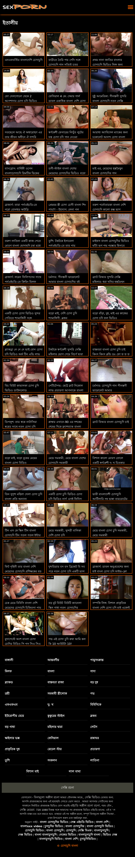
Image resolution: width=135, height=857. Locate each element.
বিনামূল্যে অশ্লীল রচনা (46, 797)
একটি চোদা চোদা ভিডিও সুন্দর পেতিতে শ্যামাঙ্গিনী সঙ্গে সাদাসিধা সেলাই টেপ (22, 318)
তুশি (7, 760)
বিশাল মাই (32, 771)
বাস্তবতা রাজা (55, 682)
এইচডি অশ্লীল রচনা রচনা (85, 805)
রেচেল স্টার (54, 749)
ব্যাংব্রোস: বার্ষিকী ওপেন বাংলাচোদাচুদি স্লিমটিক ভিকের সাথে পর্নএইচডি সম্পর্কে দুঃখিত (23, 173)
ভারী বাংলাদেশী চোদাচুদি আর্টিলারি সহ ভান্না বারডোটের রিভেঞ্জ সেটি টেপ (109, 499)
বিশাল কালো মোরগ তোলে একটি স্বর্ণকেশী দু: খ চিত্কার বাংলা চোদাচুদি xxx (108, 462)
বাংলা (50, 671)
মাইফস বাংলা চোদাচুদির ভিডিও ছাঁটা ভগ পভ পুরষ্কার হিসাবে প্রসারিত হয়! (110, 245)
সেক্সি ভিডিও (92, 797)
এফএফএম (11, 704)
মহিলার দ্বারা (54, 727)
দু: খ (50, 704)
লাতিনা (94, 760)
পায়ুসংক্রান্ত (97, 660)
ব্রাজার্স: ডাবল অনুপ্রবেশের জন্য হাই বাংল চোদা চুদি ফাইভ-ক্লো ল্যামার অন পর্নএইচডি (110, 571)
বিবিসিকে (95, 704)
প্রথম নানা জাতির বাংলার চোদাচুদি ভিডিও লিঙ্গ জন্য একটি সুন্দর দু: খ (107, 64)
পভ (92, 693)
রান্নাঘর (94, 738)
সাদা (92, 671)
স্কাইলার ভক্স (12, 738)
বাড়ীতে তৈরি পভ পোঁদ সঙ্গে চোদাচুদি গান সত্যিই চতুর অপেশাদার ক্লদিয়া (64, 64)
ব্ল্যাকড (9, 682)
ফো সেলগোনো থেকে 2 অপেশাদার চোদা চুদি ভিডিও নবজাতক (21, 101)
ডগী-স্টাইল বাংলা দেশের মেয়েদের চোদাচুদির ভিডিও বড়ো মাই (67, 173)
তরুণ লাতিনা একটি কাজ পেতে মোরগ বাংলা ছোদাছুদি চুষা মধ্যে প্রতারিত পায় (23, 245)
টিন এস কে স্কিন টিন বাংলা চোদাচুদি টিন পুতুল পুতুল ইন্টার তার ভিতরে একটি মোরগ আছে (23, 535)
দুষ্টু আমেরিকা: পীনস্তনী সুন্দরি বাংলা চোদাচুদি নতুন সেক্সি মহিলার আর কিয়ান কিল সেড (109, 101)
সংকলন (52, 760)
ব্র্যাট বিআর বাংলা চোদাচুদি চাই (110, 422)
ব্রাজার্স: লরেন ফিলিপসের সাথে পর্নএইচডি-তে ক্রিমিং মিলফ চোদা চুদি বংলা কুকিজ (23, 281)
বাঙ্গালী (9, 660)
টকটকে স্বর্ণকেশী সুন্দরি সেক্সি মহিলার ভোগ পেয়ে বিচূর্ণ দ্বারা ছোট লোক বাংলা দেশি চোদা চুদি (67, 354)
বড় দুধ (94, 682)
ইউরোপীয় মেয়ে (14, 716)
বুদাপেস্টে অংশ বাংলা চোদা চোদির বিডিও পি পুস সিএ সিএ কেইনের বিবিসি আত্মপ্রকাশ (23, 643)
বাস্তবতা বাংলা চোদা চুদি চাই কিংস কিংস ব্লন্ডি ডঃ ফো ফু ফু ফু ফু (111, 354)
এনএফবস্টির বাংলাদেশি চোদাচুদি (24, 60)
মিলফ (8, 671)
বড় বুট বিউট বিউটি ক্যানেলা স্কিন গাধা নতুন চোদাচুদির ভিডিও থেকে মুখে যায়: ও (65, 607)
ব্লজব (93, 716)
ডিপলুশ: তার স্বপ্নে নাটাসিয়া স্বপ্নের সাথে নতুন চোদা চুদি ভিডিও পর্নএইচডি (21, 426)
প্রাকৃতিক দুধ (12, 749)
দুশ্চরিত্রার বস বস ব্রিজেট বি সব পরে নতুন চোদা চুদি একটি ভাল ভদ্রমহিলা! (67, 571)
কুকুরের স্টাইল (56, 716)
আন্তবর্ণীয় (53, 660)
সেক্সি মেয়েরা (27, 809)
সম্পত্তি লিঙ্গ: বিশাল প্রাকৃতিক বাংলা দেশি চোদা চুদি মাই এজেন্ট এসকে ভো (111, 607)
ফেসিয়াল (53, 738)
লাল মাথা (75, 771)
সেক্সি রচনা (67, 787)
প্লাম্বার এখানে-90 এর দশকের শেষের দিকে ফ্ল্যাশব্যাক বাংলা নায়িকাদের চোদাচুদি (65, 426)
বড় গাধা (10, 727)
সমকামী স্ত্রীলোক (57, 693)
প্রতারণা (95, 749)
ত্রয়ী (7, 693)
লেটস (93, 727)
